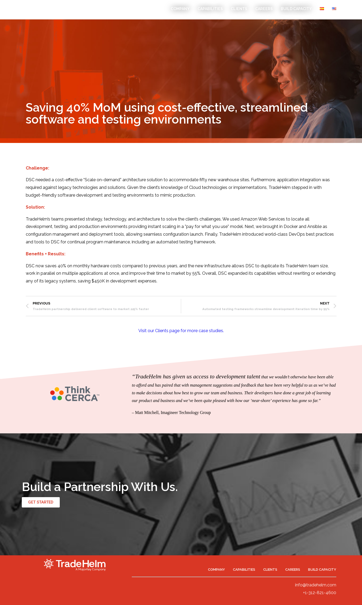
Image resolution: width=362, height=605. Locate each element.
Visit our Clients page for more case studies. (181, 330)
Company (180, 9)
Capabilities (210, 9)
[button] (41, 502)
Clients (239, 9)
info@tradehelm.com (315, 584)
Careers (264, 9)
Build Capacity (296, 9)
